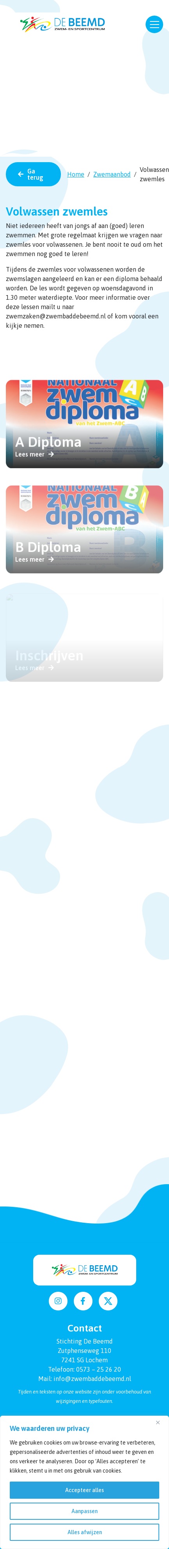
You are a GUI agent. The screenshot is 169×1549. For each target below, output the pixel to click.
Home (75, 174)
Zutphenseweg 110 (84, 1350)
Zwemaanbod (112, 174)
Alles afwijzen (85, 1532)
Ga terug (35, 174)
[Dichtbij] (160, 1422)
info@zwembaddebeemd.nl (92, 1378)
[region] (84, 1482)
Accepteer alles (84, 1490)
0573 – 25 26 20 (98, 1369)
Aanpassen (84, 1511)
